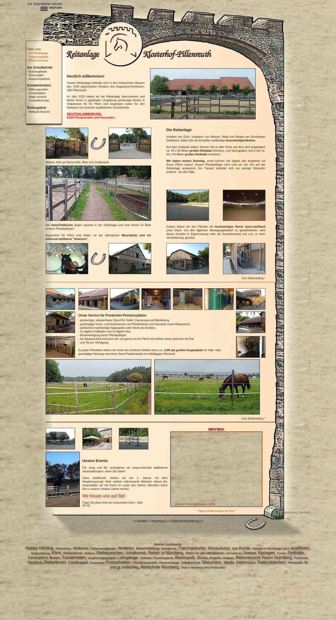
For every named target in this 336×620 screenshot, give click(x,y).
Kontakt (142, 520)
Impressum (159, 520)
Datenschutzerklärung (185, 520)
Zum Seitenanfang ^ (253, 278)
